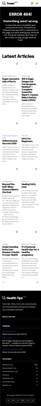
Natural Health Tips (8, 76)
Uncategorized (7, 181)
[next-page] (37, 282)
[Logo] (10, 4)
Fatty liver (25, 181)
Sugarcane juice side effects (14, 334)
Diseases (5, 244)
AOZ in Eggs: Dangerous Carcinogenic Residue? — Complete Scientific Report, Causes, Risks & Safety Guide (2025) (30, 89)
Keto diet (25, 136)
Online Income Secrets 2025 (9, 137)
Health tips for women (29, 244)
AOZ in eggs (26, 76)
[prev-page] (4, 282)
